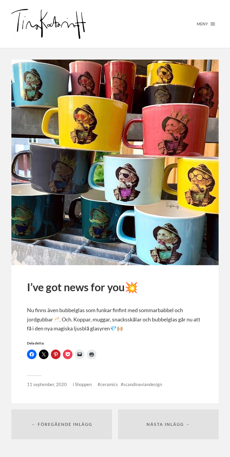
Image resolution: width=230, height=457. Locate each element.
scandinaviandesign (142, 384)
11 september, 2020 (47, 384)
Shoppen (83, 384)
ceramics (109, 384)
